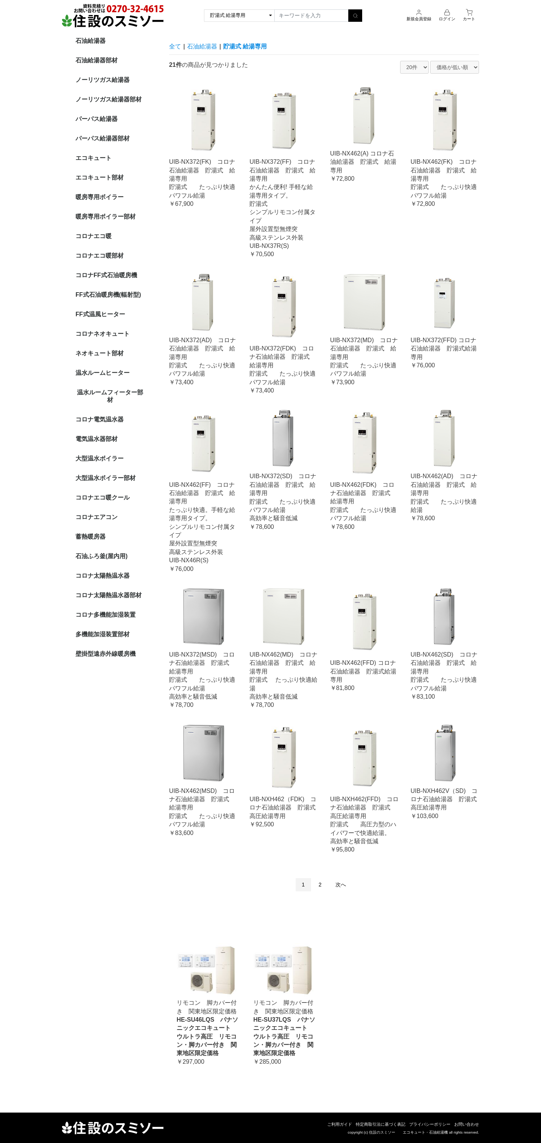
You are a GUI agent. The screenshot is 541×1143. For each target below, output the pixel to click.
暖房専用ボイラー (100, 197)
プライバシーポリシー (429, 1124)
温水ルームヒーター (103, 373)
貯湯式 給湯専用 (245, 46)
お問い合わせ (466, 1124)
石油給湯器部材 (97, 60)
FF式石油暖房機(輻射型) (108, 294)
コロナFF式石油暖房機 (106, 275)
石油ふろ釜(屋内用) (102, 556)
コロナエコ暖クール (103, 497)
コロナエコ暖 (94, 236)
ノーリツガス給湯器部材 (109, 99)
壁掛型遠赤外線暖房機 (106, 654)
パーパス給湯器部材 (103, 138)
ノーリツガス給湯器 (103, 80)
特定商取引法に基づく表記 (380, 1124)
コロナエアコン (97, 517)
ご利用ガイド (339, 1124)
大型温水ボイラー (100, 458)
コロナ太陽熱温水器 (103, 575)
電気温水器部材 (97, 439)
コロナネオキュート (103, 334)
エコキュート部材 (100, 177)
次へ (340, 885)
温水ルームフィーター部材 (110, 396)
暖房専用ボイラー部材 (106, 216)
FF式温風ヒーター (100, 314)
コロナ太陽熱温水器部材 (109, 595)
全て (175, 46)
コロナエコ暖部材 (100, 255)
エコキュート (94, 158)
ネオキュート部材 (100, 353)
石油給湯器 (91, 41)
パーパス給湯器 (97, 119)
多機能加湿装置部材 (103, 634)
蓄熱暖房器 (91, 536)
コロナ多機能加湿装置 (106, 615)
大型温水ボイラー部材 (106, 478)
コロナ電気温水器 (100, 419)
